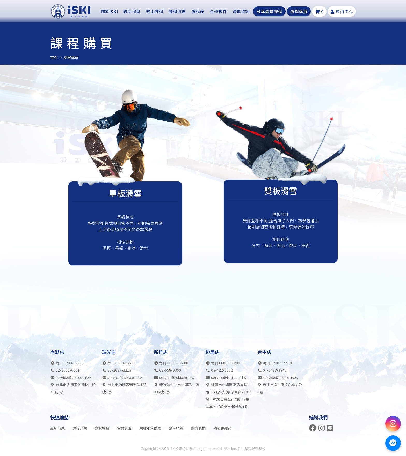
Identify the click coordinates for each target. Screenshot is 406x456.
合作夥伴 (218, 12)
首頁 (53, 57)
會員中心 (342, 12)
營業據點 (102, 428)
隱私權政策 (222, 428)
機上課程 (154, 12)
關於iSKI (109, 12)
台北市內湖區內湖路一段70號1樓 (73, 388)
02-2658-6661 (67, 370)
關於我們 (198, 428)
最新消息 (132, 12)
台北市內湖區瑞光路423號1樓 (124, 388)
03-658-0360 (170, 370)
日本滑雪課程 (269, 12)
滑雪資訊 (241, 12)
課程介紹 (79, 428)
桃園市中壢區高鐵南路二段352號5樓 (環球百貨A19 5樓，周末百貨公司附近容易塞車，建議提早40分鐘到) (228, 395)
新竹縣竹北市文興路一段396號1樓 (176, 388)
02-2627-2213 (119, 370)
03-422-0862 (222, 370)
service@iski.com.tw (73, 377)
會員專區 (124, 428)
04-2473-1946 (275, 370)
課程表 (197, 12)
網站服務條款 (150, 428)
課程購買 (299, 12)
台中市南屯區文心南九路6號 (280, 388)
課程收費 (177, 12)
